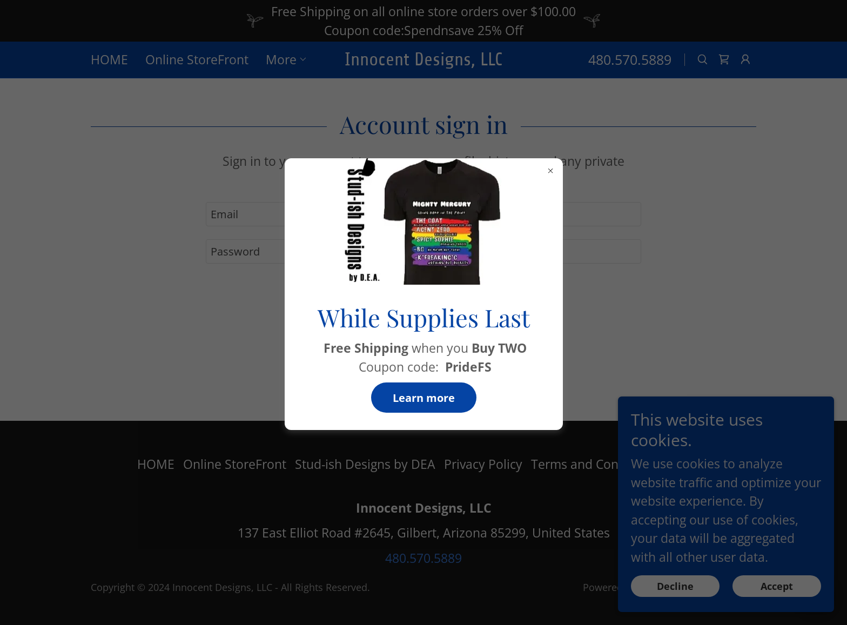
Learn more (424, 398)
